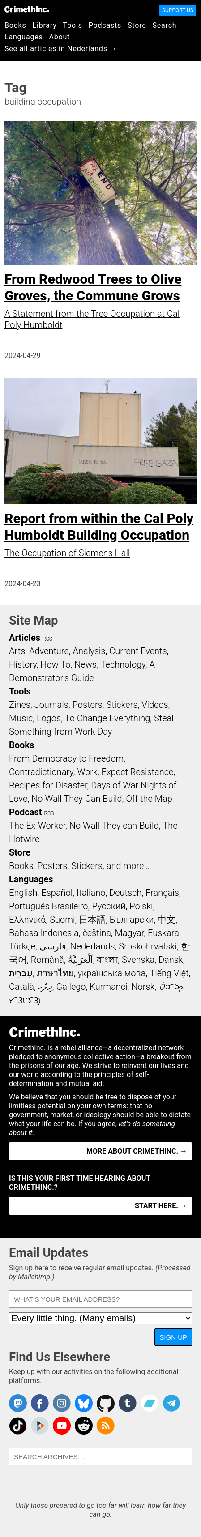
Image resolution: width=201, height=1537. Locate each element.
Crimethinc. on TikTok (18, 1426)
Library (45, 25)
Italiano (91, 892)
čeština (96, 933)
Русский (108, 906)
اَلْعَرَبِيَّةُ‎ (80, 959)
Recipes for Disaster (48, 785)
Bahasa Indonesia (44, 933)
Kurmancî (108, 986)
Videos (154, 704)
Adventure (49, 651)
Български (132, 919)
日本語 (92, 919)
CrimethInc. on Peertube (40, 1426)
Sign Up (173, 1337)
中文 (166, 919)
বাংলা (107, 959)
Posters (88, 704)
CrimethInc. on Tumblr (128, 1403)
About (59, 37)
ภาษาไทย (55, 973)
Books (15, 25)
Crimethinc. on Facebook (40, 1403)
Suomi (62, 919)
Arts (17, 651)
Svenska (138, 959)
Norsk (142, 986)
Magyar (129, 933)
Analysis (89, 651)
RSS (47, 639)
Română (47, 959)
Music (21, 718)
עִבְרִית (21, 973)
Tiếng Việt (169, 973)
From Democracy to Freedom (66, 758)
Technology (123, 664)
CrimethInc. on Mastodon (18, 1403)
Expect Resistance (138, 771)
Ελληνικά (27, 919)
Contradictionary (41, 771)
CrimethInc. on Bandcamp (149, 1403)
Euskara (163, 933)
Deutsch (125, 892)
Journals (51, 704)
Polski (141, 906)
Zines (19, 704)
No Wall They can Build (114, 825)
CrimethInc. (26, 8)
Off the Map (149, 798)
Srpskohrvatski (148, 946)
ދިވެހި (45, 986)
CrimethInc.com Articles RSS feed (106, 1426)
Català (21, 986)
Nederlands (92, 946)
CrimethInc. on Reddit (84, 1426)
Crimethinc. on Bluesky (84, 1403)
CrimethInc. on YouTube (62, 1426)
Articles (24, 637)
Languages (23, 37)
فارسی (52, 946)
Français (162, 892)
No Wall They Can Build (76, 798)
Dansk (170, 959)
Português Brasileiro (48, 906)
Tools (72, 25)
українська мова (111, 973)
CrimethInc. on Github (106, 1403)
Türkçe (22, 946)
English (23, 892)
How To (55, 664)
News (85, 664)
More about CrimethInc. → (136, 1151)
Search (165, 25)
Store (137, 25)
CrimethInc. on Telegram (171, 1403)
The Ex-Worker (37, 825)
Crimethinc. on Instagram (62, 1403)
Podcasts (105, 25)
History (23, 664)
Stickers (122, 704)
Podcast (25, 812)
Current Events (138, 651)
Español (57, 892)
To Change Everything (107, 718)
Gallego (71, 986)
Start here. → (161, 1205)
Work (87, 771)
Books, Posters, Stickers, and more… (79, 865)
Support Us (177, 10)
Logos (49, 718)
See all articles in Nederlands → (60, 48)
